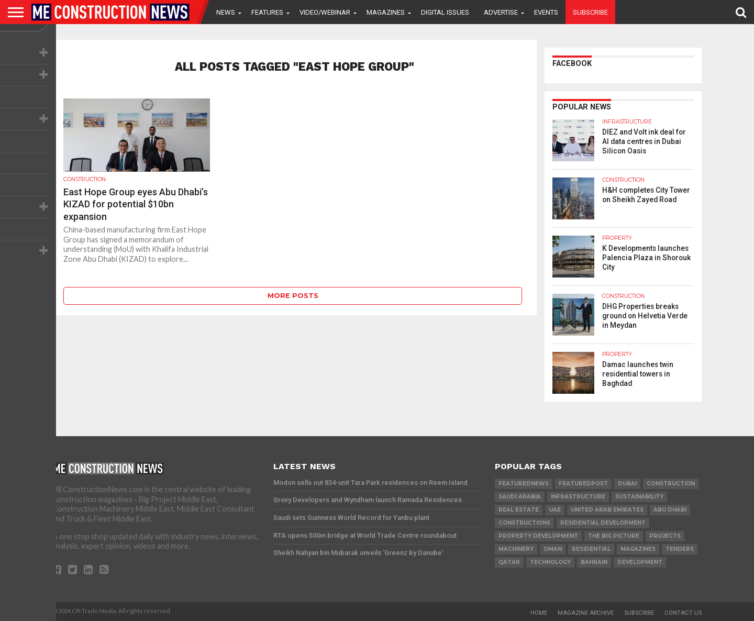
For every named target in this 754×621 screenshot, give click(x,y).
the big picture (613, 536)
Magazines (386, 12)
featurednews (523, 483)
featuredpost (583, 483)
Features (267, 12)
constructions (524, 522)
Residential (591, 549)
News (225, 12)
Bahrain (594, 562)
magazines (638, 549)
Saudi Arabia (519, 496)
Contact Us (683, 612)
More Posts (293, 296)
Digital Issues (445, 12)
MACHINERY (516, 549)
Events (546, 12)
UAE (555, 509)
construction (671, 483)
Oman (553, 549)
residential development (603, 522)
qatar (509, 562)
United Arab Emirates (607, 509)
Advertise (501, 12)
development (639, 562)
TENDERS (680, 549)
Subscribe (590, 12)
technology (550, 562)
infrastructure (578, 496)
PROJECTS (665, 536)
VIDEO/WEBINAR (325, 12)
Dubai (627, 483)
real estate (518, 509)
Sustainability (639, 496)
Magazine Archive (586, 612)
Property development (538, 536)
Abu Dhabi (669, 509)
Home (538, 612)
